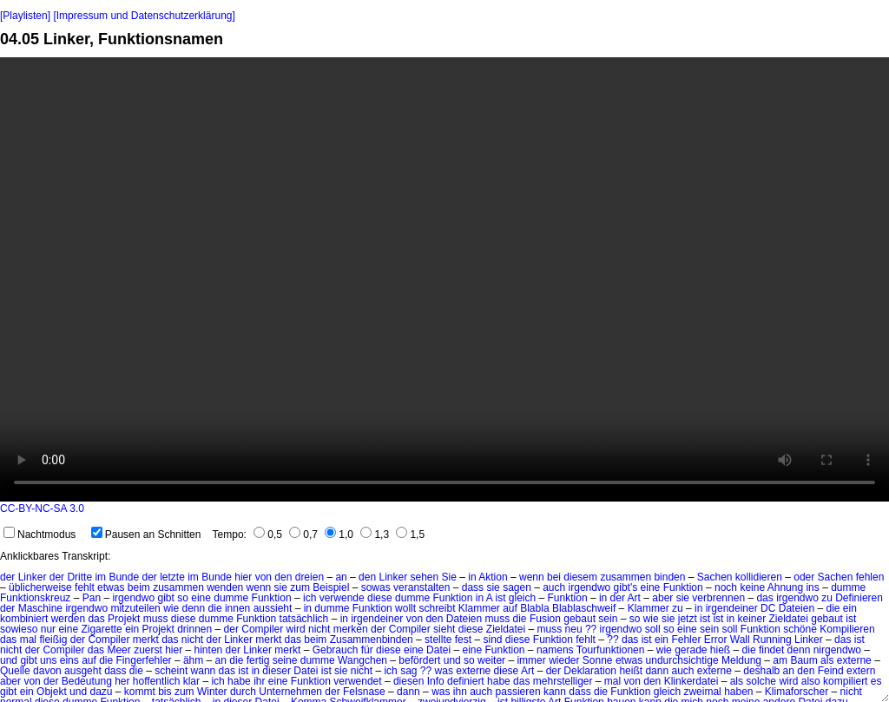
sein (607, 619)
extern (860, 671)
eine (651, 587)
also (810, 681)
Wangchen (362, 660)
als (826, 660)
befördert (419, 660)
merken (350, 629)
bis (164, 692)
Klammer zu (655, 608)
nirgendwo (837, 650)
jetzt (687, 619)
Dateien (796, 608)
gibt (165, 598)
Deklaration (589, 671)
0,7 (303, 534)
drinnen (194, 629)
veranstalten (421, 587)
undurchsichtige (682, 660)
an (340, 577)
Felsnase (364, 692)
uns (48, 660)
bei (554, 577)
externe (854, 660)
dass (473, 587)
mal (28, 639)
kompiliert (845, 681)
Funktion (683, 587)
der (7, 577)
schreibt (436, 608)
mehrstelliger (563, 681)
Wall (740, 639)
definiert (465, 681)
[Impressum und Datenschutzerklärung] (143, 16)
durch (243, 692)
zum (184, 692)
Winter (212, 692)
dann (656, 671)
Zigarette (101, 629)
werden (68, 619)
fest (463, 639)
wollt (405, 608)
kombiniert (24, 619)
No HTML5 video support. (444, 279)
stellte (438, 639)
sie (280, 587)
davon (47, 671)
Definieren (859, 598)
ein (850, 608)
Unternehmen (290, 692)
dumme (848, 587)
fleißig (53, 639)
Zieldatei (788, 619)
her (122, 681)
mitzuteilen (135, 608)
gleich (667, 692)
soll (653, 629)
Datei (438, 650)
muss (155, 619)
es (876, 681)
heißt (630, 671)
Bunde (124, 577)
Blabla (534, 608)
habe (239, 681)
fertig (258, 660)
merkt (146, 639)
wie (171, 608)
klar (191, 681)
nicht (319, 629)
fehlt (85, 587)
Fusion (545, 619)
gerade (691, 650)
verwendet (357, 681)
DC (768, 608)
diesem (580, 577)
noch (725, 587)
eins (69, 660)
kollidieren (758, 577)
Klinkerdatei (691, 681)
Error (716, 639)
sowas (376, 587)
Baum (803, 660)
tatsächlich (304, 619)
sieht (444, 629)
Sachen (715, 577)
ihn (460, 692)
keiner (751, 619)
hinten (208, 650)
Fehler (686, 639)
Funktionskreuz (35, 598)
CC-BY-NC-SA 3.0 (42, 508)
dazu (100, 692)
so (182, 598)
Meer (118, 650)
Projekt (124, 619)
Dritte (79, 577)
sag (408, 671)
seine (285, 660)
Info (435, 681)
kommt (139, 692)
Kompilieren (847, 629)
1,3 (374, 534)
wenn (531, 577)
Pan (91, 598)
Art (634, 598)
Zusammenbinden (371, 639)
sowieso (18, 629)
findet (771, 650)
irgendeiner (732, 608)
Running (772, 639)
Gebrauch (336, 650)
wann (203, 671)
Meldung (741, 660)
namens (555, 650)
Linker (32, 577)
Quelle (15, 671)
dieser (276, 671)
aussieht (273, 608)
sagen (517, 587)
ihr (259, 681)
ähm (193, 660)
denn (194, 608)
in (472, 577)
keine (752, 587)
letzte (172, 577)
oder (804, 577)
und (8, 660)
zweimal (702, 692)
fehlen (870, 577)
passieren (518, 692)
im (100, 577)
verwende (342, 598)
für (367, 650)
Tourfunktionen (610, 650)
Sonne (598, 660)
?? (590, 629)
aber (662, 598)
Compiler (262, 629)
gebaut (579, 619)
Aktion (492, 577)
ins (812, 587)
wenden (225, 587)
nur (48, 629)
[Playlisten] (25, 16)
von (263, 577)
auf (89, 660)
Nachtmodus (39, 534)
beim (139, 587)
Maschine (40, 608)
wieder (564, 660)
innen (237, 608)
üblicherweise (40, 587)
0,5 (268, 534)
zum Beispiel (319, 587)
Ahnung (785, 587)
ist (705, 619)
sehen (425, 577)
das (764, 598)
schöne (800, 629)
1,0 (339, 534)
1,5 (410, 534)
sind (492, 639)
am (780, 660)
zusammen (625, 577)
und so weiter (474, 660)
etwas (110, 587)
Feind (831, 671)
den (283, 577)
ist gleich (516, 598)
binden (669, 577)
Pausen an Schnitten (146, 534)
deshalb (761, 671)
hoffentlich (157, 681)
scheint (171, 671)
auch (554, 587)
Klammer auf (487, 608)
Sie (449, 577)
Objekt (51, 692)
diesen (408, 681)
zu (827, 598)
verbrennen (718, 598)
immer (531, 660)
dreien (309, 577)
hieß (720, 650)
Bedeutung (87, 681)
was (444, 671)
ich (309, 598)
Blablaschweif (584, 608)
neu (574, 629)
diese (379, 598)
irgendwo (590, 587)
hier (243, 577)
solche (761, 681)
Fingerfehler (144, 660)
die (215, 608)
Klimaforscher (796, 692)
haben (738, 692)
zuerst (148, 650)
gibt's (626, 587)
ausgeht (83, 671)
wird (296, 629)
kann (554, 692)
